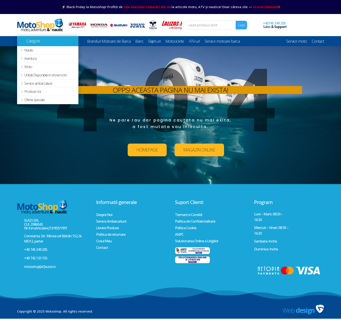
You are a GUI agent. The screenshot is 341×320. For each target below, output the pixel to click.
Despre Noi (104, 215)
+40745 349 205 (274, 23)
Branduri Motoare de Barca (109, 42)
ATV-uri (194, 42)
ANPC (179, 235)
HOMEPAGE (147, 150)
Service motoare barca (222, 42)
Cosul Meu (104, 241)
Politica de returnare (110, 235)
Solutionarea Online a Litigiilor (196, 241)
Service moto (296, 42)
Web (298, 310)
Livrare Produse (107, 228)
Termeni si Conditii (188, 215)
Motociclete (174, 42)
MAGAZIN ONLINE (199, 150)
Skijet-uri (154, 42)
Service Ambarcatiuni (111, 222)
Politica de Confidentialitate (195, 222)
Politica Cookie (185, 228)
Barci (139, 42)
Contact (318, 42)
